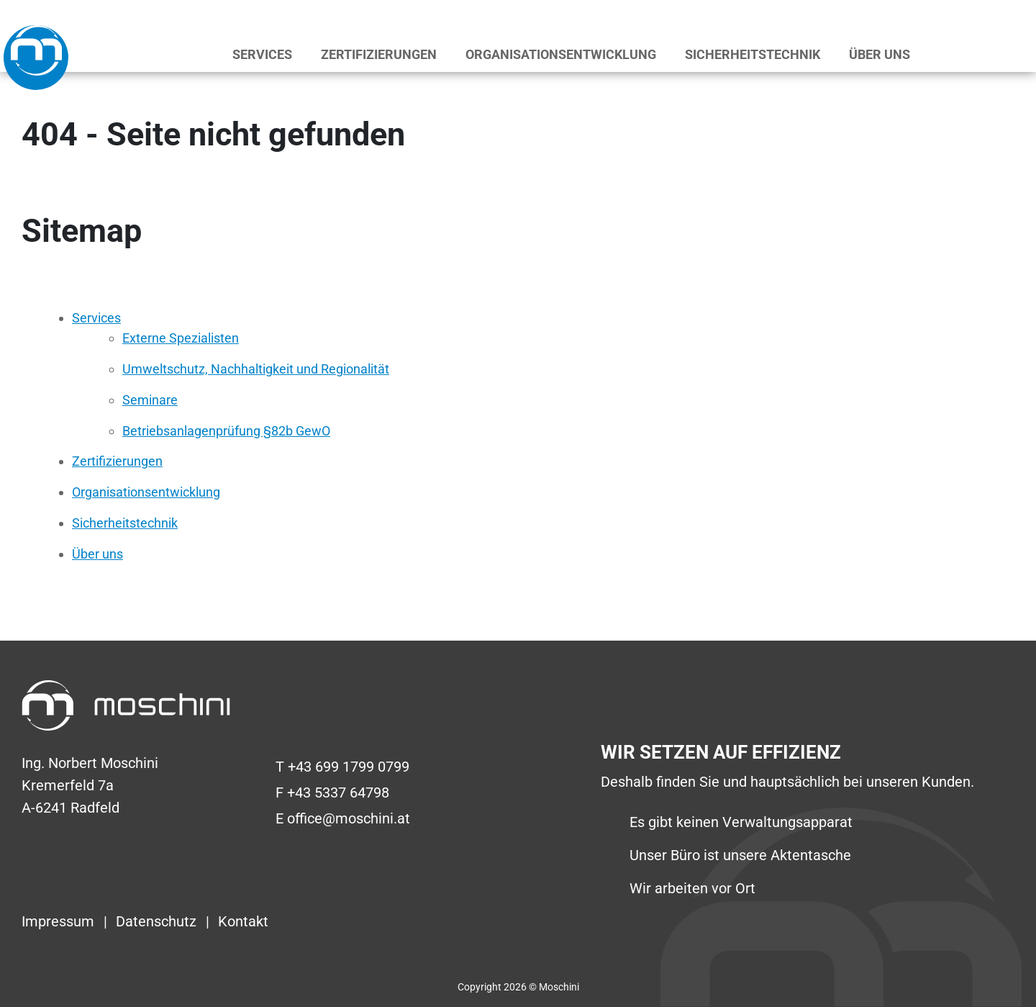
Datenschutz (158, 921)
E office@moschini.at (343, 818)
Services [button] (262, 54)
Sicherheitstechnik (752, 54)
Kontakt (243, 921)
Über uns (879, 54)
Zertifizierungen (379, 54)
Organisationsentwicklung (560, 54)
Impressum (60, 921)
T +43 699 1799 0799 (342, 766)
